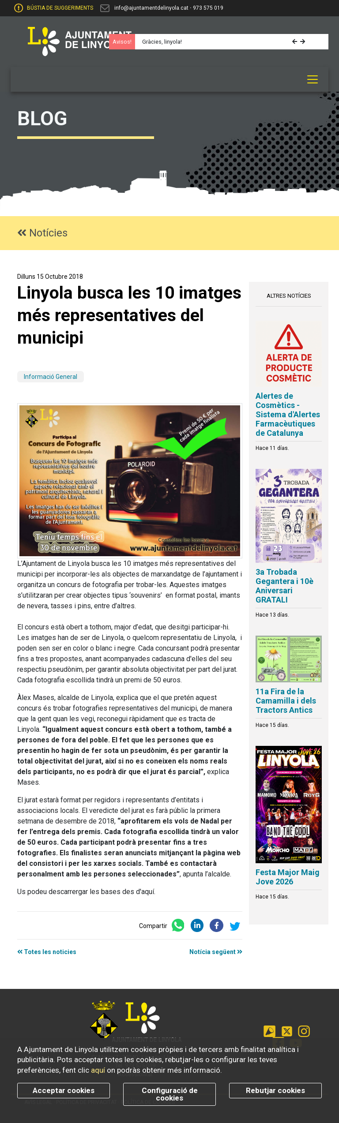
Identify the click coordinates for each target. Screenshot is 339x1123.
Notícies (42, 233)
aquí (98, 1070)
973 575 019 (208, 8)
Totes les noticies (46, 951)
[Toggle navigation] (312, 79)
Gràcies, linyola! (162, 41)
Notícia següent (215, 951)
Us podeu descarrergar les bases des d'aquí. (86, 891)
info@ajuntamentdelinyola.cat (151, 8)
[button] (295, 41)
